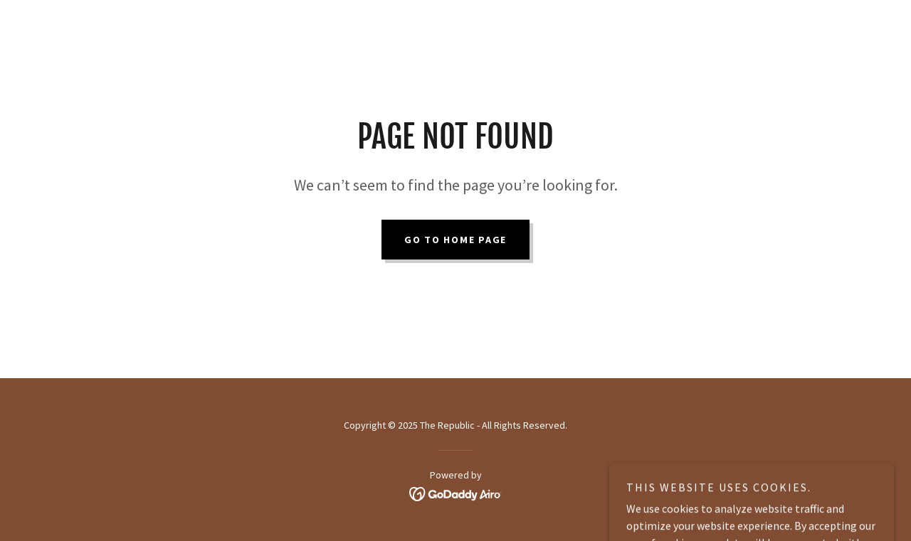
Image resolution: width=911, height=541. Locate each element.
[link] (455, 493)
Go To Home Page (455, 239)
